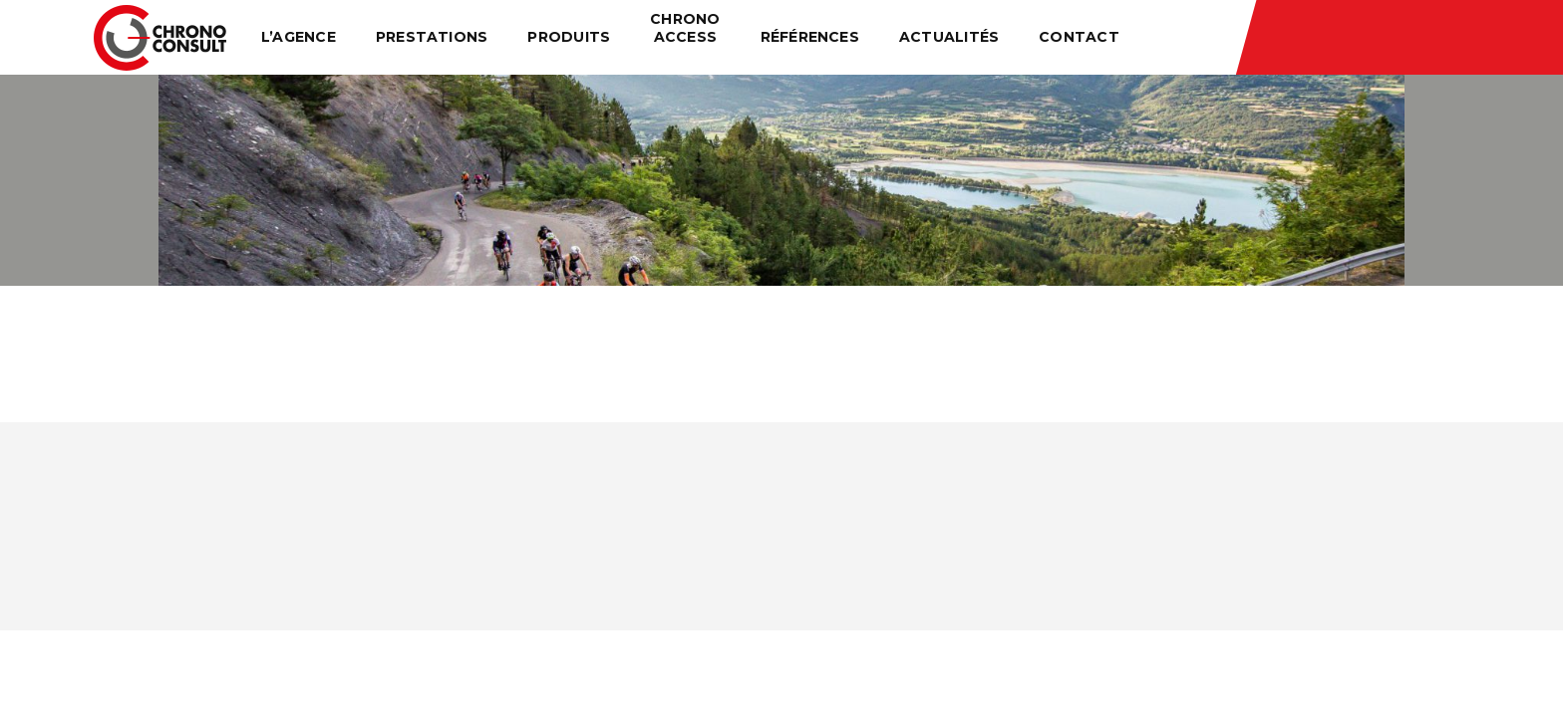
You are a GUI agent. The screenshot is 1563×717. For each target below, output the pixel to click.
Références (810, 37)
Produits (568, 37)
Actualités (949, 37)
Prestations (432, 37)
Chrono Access (685, 28)
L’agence (298, 37)
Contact (1079, 37)
